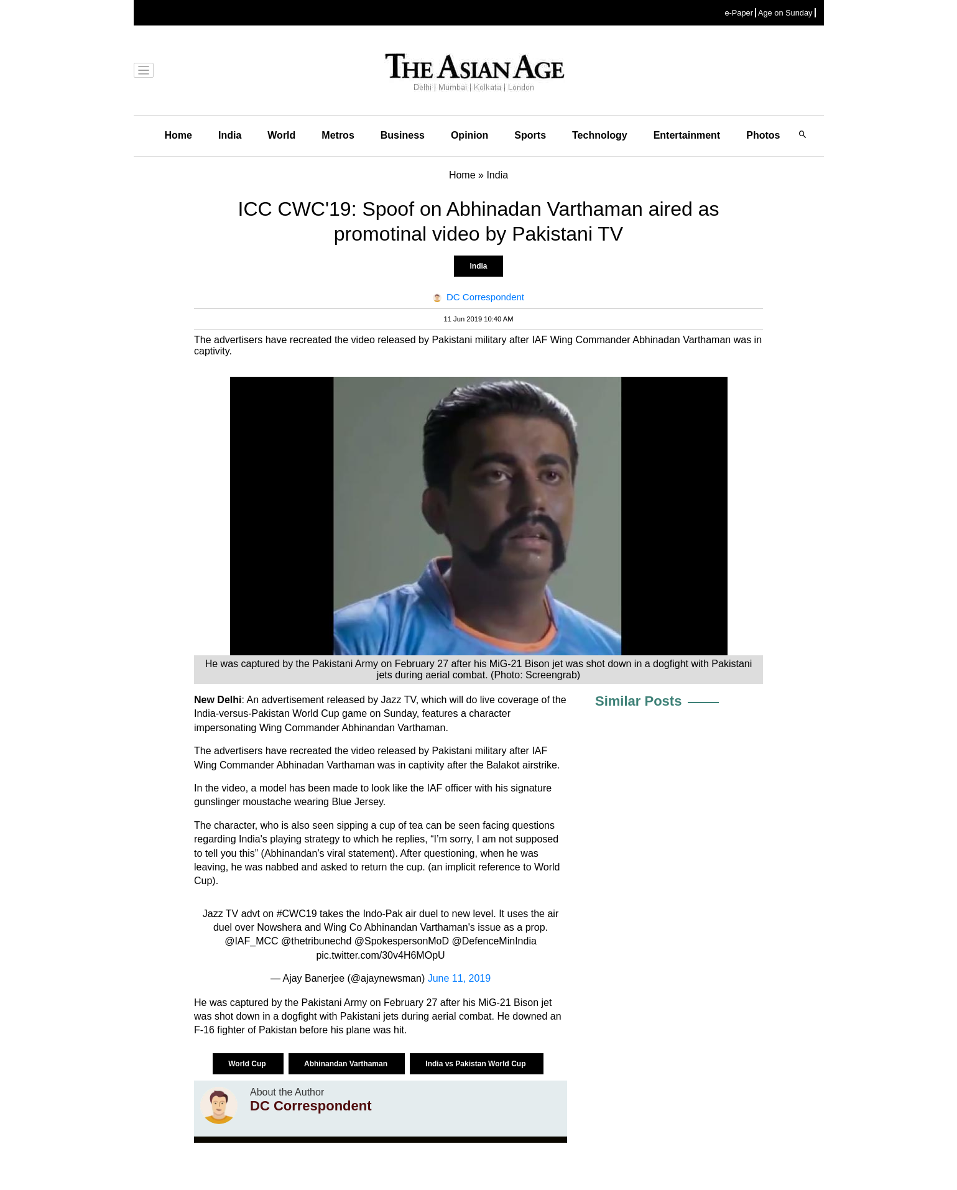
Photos (763, 135)
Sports (530, 135)
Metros (337, 135)
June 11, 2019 (459, 978)
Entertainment (687, 135)
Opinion (469, 135)
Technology (599, 135)
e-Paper (738, 12)
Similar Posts (638, 701)
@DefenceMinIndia (494, 941)
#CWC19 (297, 913)
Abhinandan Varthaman (346, 1063)
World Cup (248, 1063)
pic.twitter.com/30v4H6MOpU (380, 955)
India (229, 135)
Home (178, 135)
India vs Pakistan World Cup (476, 1063)
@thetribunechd (316, 941)
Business (403, 135)
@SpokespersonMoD (401, 941)
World (281, 135)
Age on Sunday (785, 12)
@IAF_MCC (251, 941)
